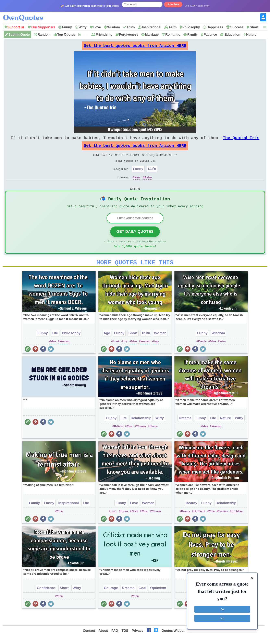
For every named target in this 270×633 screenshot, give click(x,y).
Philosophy (191, 27)
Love (97, 27)
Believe (118, 438)
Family (192, 34)
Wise (222, 353)
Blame (153, 438)
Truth (131, 27)
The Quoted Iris (241, 141)
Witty (83, 27)
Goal (142, 600)
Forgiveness (128, 34)
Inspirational (151, 27)
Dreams (185, 431)
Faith (172, 27)
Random (43, 34)
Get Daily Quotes (135, 242)
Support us (15, 27)
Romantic (172, 34)
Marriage (152, 34)
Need (135, 523)
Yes (222, 608)
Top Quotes (66, 34)
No (222, 617)
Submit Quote (19, 34)
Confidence (46, 600)
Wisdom (113, 27)
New (85, 34)
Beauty (191, 516)
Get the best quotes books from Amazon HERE (135, 46)
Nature (251, 34)
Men (137, 186)
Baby (148, 186)
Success (237, 27)
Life (152, 176)
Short (254, 27)
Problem (237, 523)
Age (106, 346)
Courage (111, 600)
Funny (67, 27)
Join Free (173, 4)
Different (199, 523)
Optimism (158, 600)
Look (116, 353)
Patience (210, 34)
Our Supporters (43, 27)
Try (125, 353)
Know (124, 523)
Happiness (215, 27)
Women (64, 353)
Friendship (104, 34)
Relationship (141, 431)
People (202, 353)
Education (232, 34)
